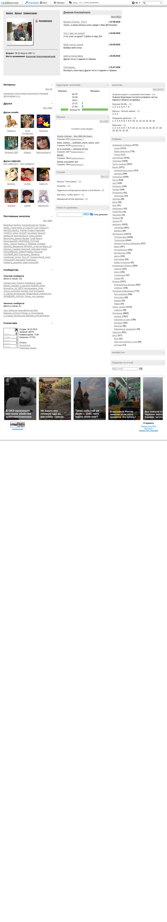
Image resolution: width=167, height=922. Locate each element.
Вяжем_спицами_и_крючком (17, 286)
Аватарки (116, 215)
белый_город (44, 257)
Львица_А (22, 244)
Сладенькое (119, 275)
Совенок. (61, 186)
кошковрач (31, 260)
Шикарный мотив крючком (70, 199)
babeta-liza (8, 236)
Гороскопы (117, 177)
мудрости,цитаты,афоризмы (127, 243)
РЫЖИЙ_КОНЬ (38, 286)
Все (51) (105, 176)
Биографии (119, 259)
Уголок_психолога (12, 291)
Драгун (39, 238)
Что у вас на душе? (74, 33)
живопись (116, 224)
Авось (75, 2)
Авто (114, 183)
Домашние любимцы (122, 145)
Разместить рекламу (148, 431)
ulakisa (27, 205)
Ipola (14, 228)
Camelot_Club (27, 291)
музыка (23, 93)
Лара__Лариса (10, 244)
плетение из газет (122, 319)
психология (33, 93)
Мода (114, 202)
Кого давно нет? (11, 164)
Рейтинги (61, 2)
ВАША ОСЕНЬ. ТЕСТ (75, 22)
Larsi (36, 228)
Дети (116, 339)
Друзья (18, 13)
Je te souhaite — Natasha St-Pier (72, 149)
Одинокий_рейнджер (30, 249)
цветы (117, 256)
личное (115, 221)
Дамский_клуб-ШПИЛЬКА (38, 316)
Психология (119, 240)
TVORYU (8, 233)
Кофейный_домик (33, 283)
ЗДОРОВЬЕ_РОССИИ (28, 241)
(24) (153, 94)
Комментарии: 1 (78, 152)
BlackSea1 (8, 225)
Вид (137, 3)
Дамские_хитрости (12, 313)
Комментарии (30, 13)
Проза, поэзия (119, 307)
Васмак (25, 238)
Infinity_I (7, 228)
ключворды (9, 93)
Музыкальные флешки (124, 285)
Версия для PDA (148, 426)
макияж (117, 300)
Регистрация (33, 2)
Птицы (117, 154)
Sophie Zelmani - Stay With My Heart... (75, 136)
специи (117, 278)
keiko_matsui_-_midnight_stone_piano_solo (78, 142)
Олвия (44, 249)
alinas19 (41, 233)
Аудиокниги (117, 193)
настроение (117, 158)
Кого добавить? (27, 164)
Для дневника (120, 294)
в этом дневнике (100, 214)
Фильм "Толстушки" (67, 182)
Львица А (11, 131)
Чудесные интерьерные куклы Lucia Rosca (78, 190)
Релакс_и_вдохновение (32, 313)
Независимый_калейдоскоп (38, 294)
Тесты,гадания (119, 164)
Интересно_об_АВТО (13, 288)
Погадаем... (69, 67)
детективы (119, 196)
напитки (117, 269)
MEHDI (60, 155)
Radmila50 (40, 230)
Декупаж (118, 326)
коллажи (118, 345)
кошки (117, 148)
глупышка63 (9, 260)
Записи (9, 13)
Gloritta (42, 225)
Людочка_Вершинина (13, 246)
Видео (115, 167)
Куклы (115, 180)
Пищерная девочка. (122, 118)
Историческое (120, 250)
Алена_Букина (35, 236)
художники (119, 227)
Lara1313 (29, 228)
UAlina (15, 233)
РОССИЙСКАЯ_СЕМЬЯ (15, 252)
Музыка (115, 281)
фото (114, 335)
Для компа (119, 297)
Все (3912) (116, 17)
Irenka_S (20, 228)
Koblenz (27, 152)
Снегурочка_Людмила (29, 254)
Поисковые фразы (27, 348)
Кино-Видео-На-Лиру (28, 310)
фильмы (118, 174)
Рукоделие (117, 313)
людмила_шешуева (13, 262)
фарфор (118, 231)
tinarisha (11, 205)
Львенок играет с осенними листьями (131, 94)
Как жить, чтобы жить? (68, 195)
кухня (17, 93)
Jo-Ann (27, 184)
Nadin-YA (43, 184)
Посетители (24, 345)
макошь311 (43, 205)
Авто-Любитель (11, 310)
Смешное (116, 332)
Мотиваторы (120, 253)
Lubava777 (44, 228)
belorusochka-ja (43, 152)
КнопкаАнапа (36, 21)
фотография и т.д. (12, 96)
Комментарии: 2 (78, 158)
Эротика (116, 199)
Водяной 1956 (11, 152)
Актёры (115, 189)
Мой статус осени (73, 44)
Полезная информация (123, 291)
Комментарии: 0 (78, 145)
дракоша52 (20, 260)
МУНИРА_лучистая (33, 246)
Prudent (31, 230)
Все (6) (49, 89)
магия (117, 246)
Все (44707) (158, 89)
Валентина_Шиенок (13, 238)
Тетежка (34, 257)
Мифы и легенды (122, 262)
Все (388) (104, 121)
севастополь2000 (30, 262)
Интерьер (116, 186)
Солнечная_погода (12, 257)
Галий (32, 238)
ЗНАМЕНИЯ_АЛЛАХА (14, 296)
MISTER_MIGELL (12, 230)
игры (114, 205)
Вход (45, 2)
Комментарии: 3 (77, 139)
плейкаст (118, 288)
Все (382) (47, 221)
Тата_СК (26, 257)
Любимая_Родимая (37, 244)
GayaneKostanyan (30, 225)
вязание (118, 316)
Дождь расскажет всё (67, 161)
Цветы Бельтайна (73, 56)
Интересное (118, 234)
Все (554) (47, 108)
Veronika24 (32, 233)
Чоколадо (43, 131)
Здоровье (116, 161)
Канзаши (118, 323)
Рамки (117, 304)
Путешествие (120, 237)
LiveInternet (11, 3)
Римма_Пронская (34, 252)
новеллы (118, 310)
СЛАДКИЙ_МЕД (11, 254)
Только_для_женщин (34, 296)
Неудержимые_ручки (33, 288)
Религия (116, 218)
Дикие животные (121, 151)
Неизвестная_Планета (14, 283)
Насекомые (117, 208)
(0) (80, 182)
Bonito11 (11, 184)
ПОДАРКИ (117, 212)
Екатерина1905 (11, 241)
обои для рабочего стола (125, 342)
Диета (117, 272)
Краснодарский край (45, 56)
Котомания (39, 291)
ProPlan (23, 230)
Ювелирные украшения (125, 329)
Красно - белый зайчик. (124, 111)
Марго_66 (46, 246)
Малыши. (117, 125)
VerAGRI (23, 233)
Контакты (148, 428)
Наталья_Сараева (12, 249)
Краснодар (31, 56)
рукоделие (43, 93)
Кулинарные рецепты (122, 266)
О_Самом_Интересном (14, 294)
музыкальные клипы (123, 170)
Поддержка (133, 3)
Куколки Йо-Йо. (119, 104)
